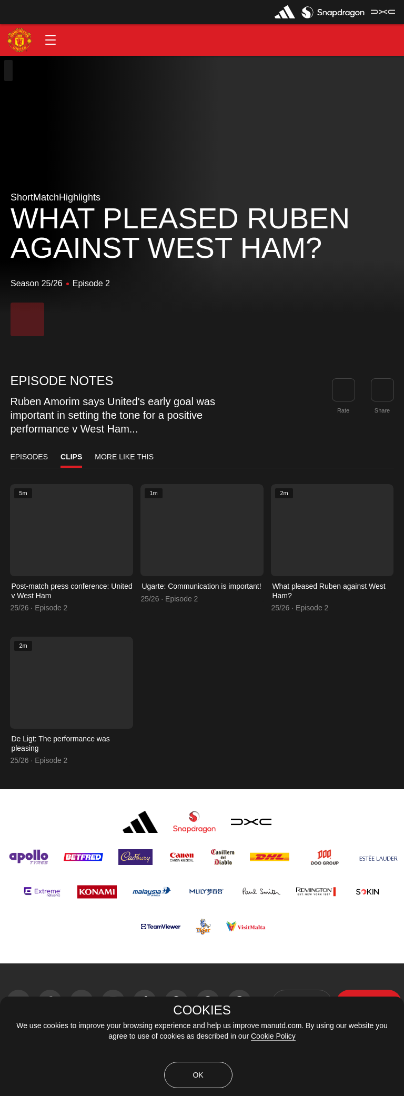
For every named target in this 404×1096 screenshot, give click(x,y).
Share (382, 410)
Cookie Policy (273, 1036)
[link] (382, 389)
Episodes (29, 457)
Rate (343, 410)
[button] (50, 40)
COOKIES (201, 1010)
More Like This (124, 457)
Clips (71, 457)
